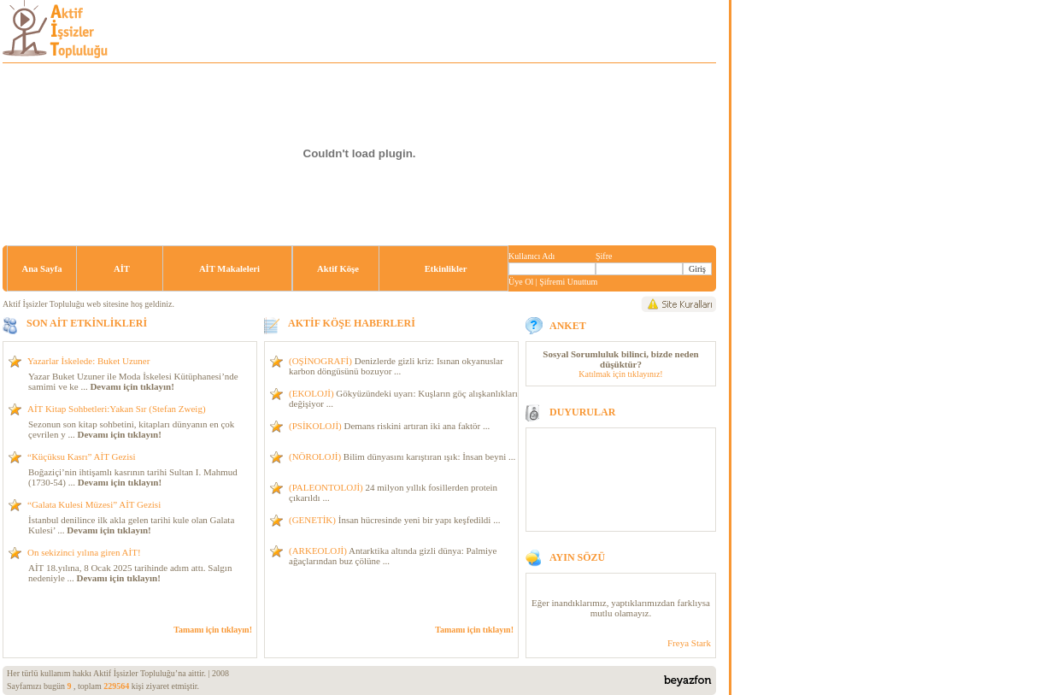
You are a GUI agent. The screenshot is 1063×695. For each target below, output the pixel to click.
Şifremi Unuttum (568, 281)
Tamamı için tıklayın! (212, 629)
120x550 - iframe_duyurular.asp (620, 615)
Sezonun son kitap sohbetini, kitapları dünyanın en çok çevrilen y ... (131, 429)
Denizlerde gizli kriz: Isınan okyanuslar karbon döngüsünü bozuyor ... (396, 366)
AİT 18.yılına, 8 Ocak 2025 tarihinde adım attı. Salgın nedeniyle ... (130, 572)
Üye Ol (520, 281)
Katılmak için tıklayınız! (620, 374)
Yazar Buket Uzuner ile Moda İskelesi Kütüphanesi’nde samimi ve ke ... (133, 381)
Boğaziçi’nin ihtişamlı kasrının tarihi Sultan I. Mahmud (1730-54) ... (133, 477)
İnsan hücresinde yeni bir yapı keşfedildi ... (394, 520)
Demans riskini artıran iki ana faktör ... (389, 426)
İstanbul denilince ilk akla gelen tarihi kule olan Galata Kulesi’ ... (131, 525)
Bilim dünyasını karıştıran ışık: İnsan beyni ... (402, 456)
